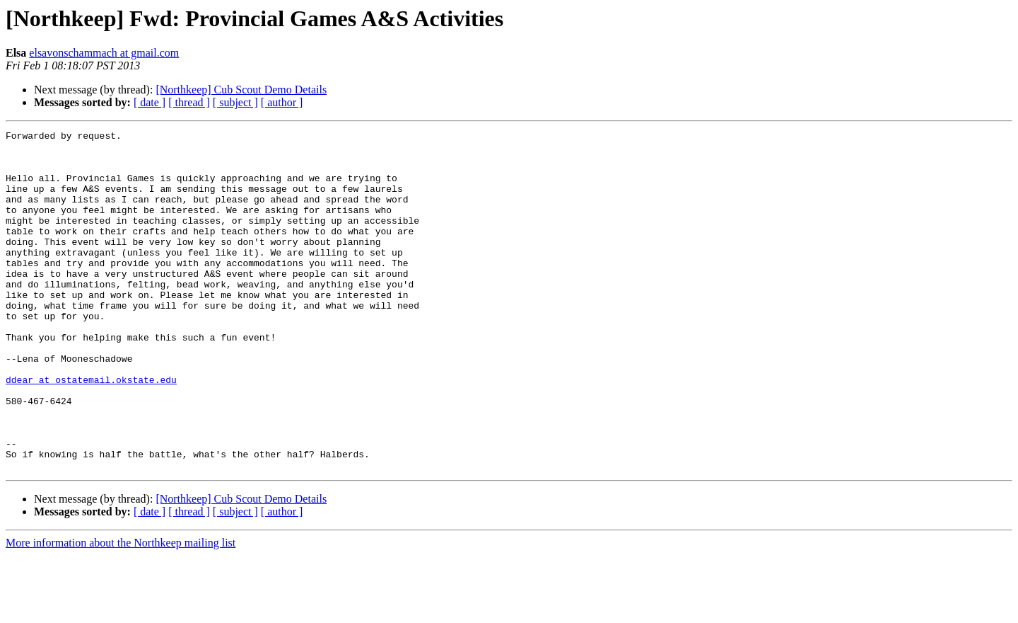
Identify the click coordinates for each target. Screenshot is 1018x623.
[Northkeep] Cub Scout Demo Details (241, 90)
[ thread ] (189, 102)
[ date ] (149, 102)
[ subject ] (235, 102)
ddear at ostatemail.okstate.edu (91, 430)
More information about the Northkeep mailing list (120, 611)
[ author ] (282, 102)
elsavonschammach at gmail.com (104, 53)
